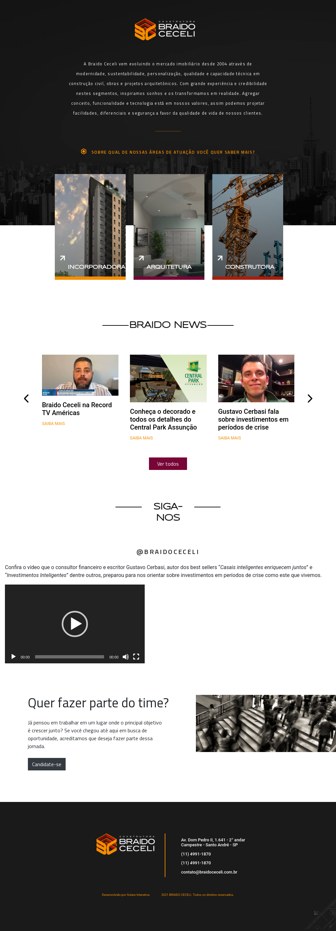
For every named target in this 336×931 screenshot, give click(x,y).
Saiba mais (53, 423)
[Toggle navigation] (313, 21)
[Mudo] (125, 657)
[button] (75, 624)
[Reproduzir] (13, 657)
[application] (75, 624)
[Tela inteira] (136, 657)
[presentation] (26, 398)
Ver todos (168, 464)
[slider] (69, 656)
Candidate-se (46, 764)
